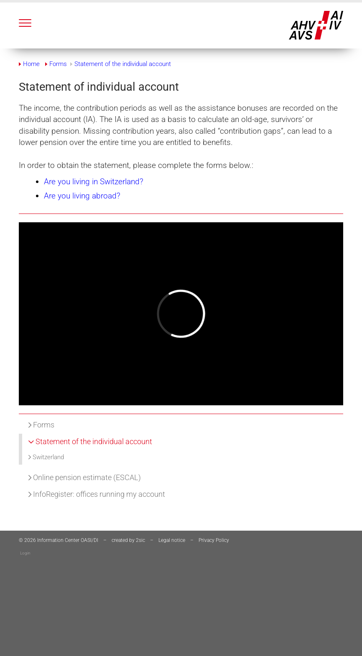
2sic (140, 540)
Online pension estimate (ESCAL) (84, 477)
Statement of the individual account (90, 441)
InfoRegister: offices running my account (96, 494)
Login (25, 553)
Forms (41, 424)
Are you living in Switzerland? (93, 181)
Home (31, 64)
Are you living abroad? (82, 196)
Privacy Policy (214, 540)
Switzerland (46, 457)
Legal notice (171, 540)
